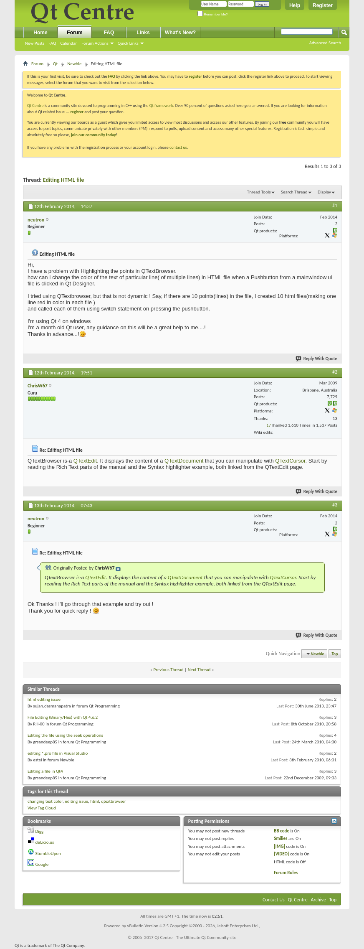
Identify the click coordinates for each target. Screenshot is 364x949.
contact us (178, 147)
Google (42, 864)
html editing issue (44, 699)
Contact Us (274, 900)
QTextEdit (85, 461)
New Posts (34, 43)
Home (40, 33)
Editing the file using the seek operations (65, 735)
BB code (281, 831)
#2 (334, 372)
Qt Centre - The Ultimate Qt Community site (195, 937)
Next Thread (199, 669)
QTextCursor (290, 461)
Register (323, 5)
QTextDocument (183, 461)
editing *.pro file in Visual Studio (58, 753)
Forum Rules (286, 872)
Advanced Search (325, 43)
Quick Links (128, 43)
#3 (334, 505)
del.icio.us (44, 842)
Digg (39, 831)
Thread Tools (259, 192)
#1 (334, 206)
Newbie (74, 63)
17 (268, 425)
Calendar (68, 43)
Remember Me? (212, 14)
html (94, 801)
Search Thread (294, 192)
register (77, 111)
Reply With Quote (316, 358)
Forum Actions (95, 43)
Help (294, 5)
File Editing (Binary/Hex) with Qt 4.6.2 (63, 717)
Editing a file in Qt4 (45, 771)
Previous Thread (169, 669)
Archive (318, 900)
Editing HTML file (63, 179)
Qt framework (161, 105)
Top (335, 653)
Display (324, 192)
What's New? (180, 33)
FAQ (52, 43)
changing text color (45, 801)
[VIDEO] (281, 854)
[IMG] (279, 846)
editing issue (76, 801)
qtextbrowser (113, 801)
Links (142, 33)
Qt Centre (35, 105)
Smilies (280, 838)
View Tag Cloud (42, 808)
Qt (55, 63)
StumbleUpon (48, 853)
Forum (74, 33)
